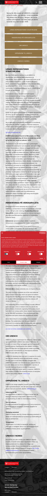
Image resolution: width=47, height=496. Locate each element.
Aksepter (38, 262)
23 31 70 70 (9, 478)
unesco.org (26, 373)
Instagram (7, 467)
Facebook (14, 467)
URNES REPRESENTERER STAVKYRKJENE (23, 30)
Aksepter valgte (23, 262)
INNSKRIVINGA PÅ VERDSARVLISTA (23, 38)
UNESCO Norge (31, 389)
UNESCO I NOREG (23, 61)
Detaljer (41, 258)
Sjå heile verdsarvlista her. (13, 132)
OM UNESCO (23, 45)
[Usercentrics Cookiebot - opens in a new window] (40, 233)
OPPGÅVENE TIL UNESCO (23, 53)
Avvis (8, 262)
